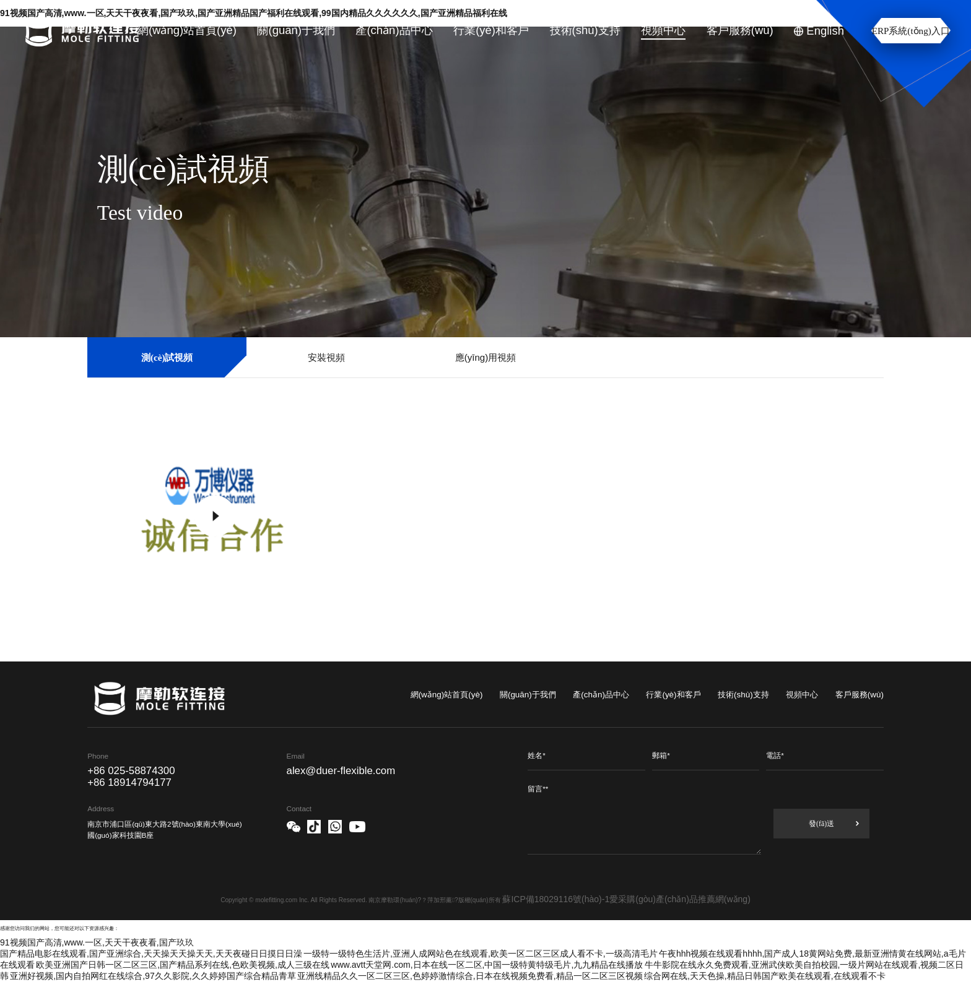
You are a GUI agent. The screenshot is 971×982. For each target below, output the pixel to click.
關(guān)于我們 (528, 694)
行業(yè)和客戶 (673, 694)
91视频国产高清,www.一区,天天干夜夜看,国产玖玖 (97, 942)
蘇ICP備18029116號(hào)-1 (555, 899)
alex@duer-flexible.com (341, 771)
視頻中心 (802, 694)
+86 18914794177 (129, 782)
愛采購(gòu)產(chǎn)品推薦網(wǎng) (680, 899)
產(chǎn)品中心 (601, 694)
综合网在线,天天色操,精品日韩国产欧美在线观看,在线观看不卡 (765, 976)
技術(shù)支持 (743, 694)
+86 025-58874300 (131, 771)
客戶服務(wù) (859, 694)
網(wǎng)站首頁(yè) (447, 694)
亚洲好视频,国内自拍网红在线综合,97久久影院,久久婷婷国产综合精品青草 (152, 976)
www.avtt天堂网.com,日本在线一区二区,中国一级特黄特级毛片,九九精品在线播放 (487, 965)
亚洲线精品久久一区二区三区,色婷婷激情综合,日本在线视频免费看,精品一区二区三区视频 (470, 976)
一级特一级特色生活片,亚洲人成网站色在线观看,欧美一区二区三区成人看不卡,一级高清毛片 (480, 953)
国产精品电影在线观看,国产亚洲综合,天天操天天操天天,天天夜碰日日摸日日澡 (151, 953)
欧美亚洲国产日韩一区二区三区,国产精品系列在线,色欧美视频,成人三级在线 (182, 965)
